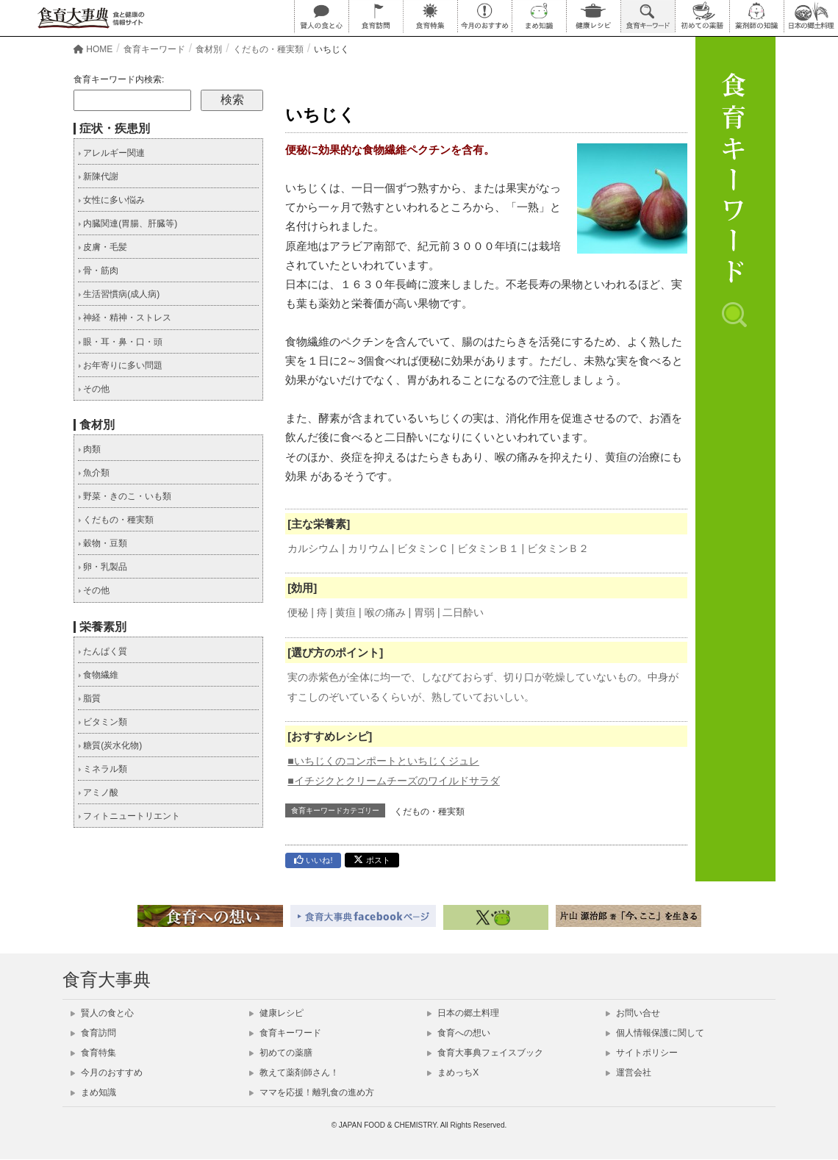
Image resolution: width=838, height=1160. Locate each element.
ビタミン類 (102, 722)
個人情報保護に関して (655, 1033)
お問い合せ (633, 1014)
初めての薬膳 (280, 1053)
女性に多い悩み (111, 201)
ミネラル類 (102, 770)
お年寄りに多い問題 (120, 366)
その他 (94, 389)
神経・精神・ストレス (124, 318)
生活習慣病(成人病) (119, 295)
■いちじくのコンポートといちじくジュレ (383, 761)
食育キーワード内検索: (119, 80)
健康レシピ (276, 1014)
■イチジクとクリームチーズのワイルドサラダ (393, 781)
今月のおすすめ (107, 1073)
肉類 (89, 450)
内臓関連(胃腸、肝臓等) (127, 224)
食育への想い (458, 1033)
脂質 (89, 699)
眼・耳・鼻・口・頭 (120, 342)
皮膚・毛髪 (102, 248)
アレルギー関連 (111, 153)
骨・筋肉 (98, 271)
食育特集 (93, 1053)
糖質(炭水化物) (110, 746)
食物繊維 (98, 675)
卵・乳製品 (102, 567)
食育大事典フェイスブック (485, 1053)
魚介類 (94, 473)
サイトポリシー (642, 1053)
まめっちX (453, 1073)
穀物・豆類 (102, 544)
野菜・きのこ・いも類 (124, 497)
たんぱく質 (102, 652)
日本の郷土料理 (463, 1014)
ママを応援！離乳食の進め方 (311, 1093)
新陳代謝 (98, 177)
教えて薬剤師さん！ (294, 1073)
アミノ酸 (98, 793)
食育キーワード (285, 1033)
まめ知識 (93, 1093)
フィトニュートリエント (129, 817)
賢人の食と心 (102, 1014)
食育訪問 (93, 1033)
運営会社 (628, 1073)
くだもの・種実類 (429, 812)
